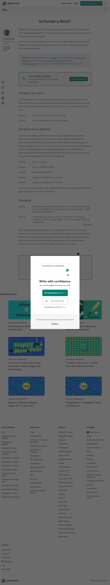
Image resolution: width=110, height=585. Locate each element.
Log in (64, 307)
